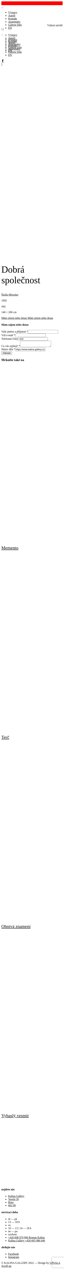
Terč (5, 738)
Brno (11, 1203)
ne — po (13, 1232)
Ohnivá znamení (16, 927)
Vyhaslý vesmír (15, 1116)
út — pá (12, 1219)
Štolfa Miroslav (9, 294)
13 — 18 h (14, 1223)
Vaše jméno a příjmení (14, 331)
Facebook (13, 1255)
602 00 (12, 1206)
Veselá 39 (13, 1200)
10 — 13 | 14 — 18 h (19, 1229)
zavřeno (12, 1235)
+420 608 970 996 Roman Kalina (26, 1238)
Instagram (13, 1258)
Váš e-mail (8, 335)
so (9, 1226)
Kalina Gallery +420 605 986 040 (26, 1241)
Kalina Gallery (16, 1197)
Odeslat (7, 354)
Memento (9, 548)
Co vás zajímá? (10, 347)
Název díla (8, 350)
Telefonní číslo (9, 338)
